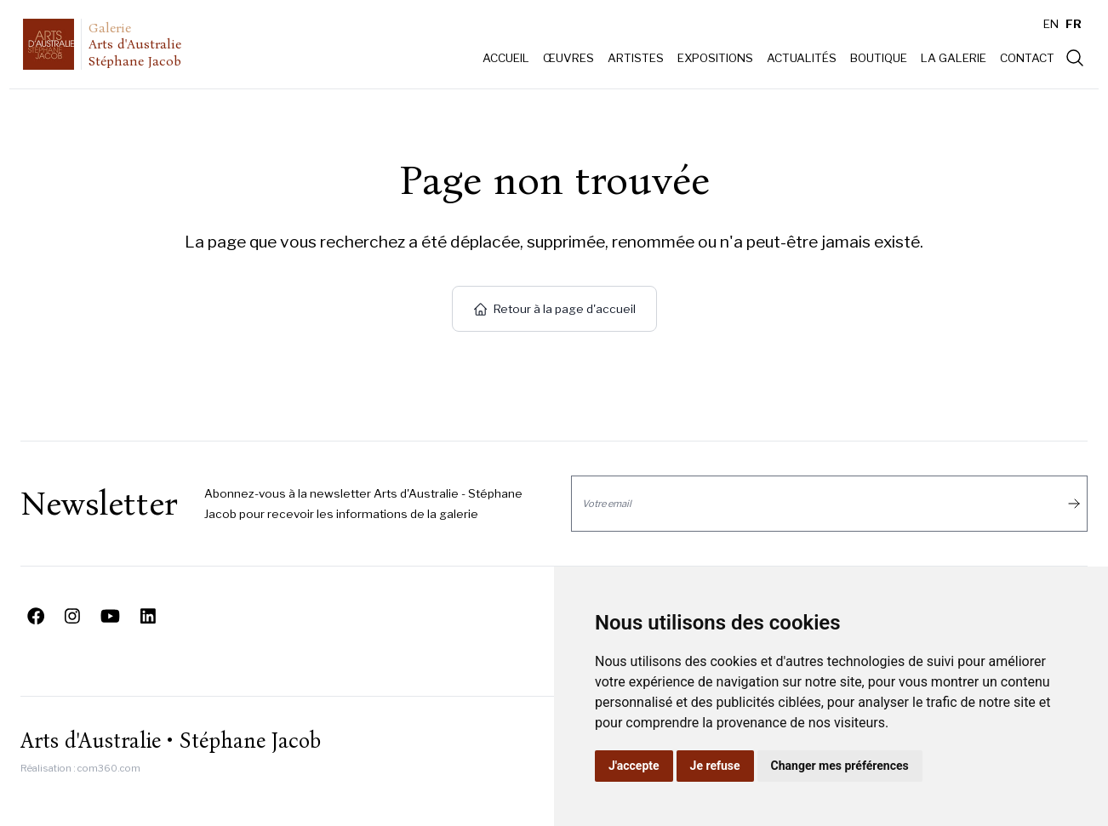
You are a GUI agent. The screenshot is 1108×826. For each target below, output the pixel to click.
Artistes (636, 58)
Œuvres (568, 58)
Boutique (878, 58)
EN (1051, 24)
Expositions (715, 58)
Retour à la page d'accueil (554, 309)
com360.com (108, 768)
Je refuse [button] (715, 765)
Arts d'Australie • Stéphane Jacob (170, 741)
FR (1073, 24)
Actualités (802, 58)
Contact (1027, 58)
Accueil (506, 58)
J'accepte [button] (634, 765)
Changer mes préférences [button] (840, 765)
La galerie (953, 58)
